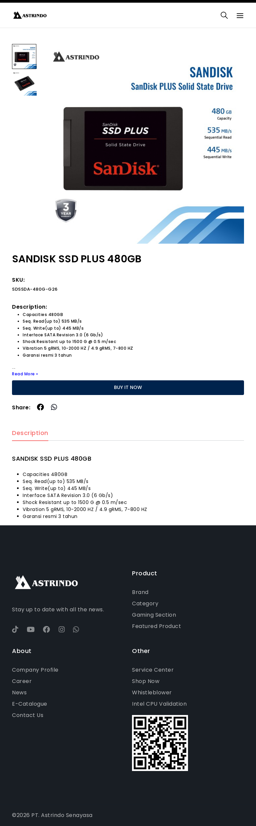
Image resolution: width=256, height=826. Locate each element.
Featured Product (156, 626)
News (19, 692)
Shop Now (145, 681)
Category (145, 603)
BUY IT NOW (128, 387)
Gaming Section (154, 615)
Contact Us (27, 715)
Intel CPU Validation (159, 704)
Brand (140, 592)
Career (22, 681)
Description (30, 433)
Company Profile (35, 670)
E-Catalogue (29, 704)
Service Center (153, 670)
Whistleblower (152, 692)
